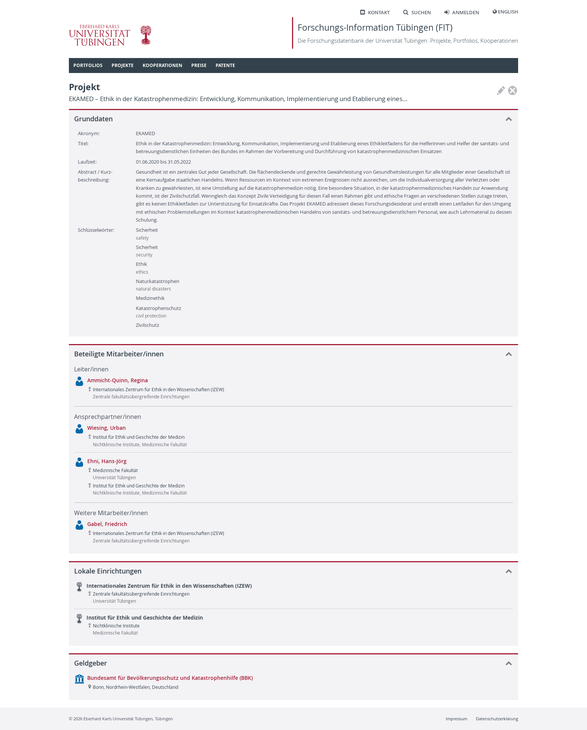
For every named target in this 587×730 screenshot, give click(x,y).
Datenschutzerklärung (497, 718)
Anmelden (461, 12)
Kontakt (375, 12)
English (508, 12)
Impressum (456, 718)
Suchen (417, 12)
